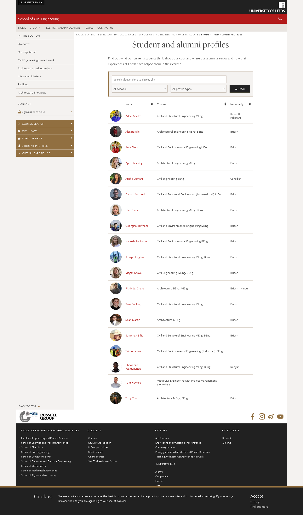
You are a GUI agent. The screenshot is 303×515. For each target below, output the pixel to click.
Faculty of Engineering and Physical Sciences (106, 34)
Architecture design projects (35, 68)
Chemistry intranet (165, 447)
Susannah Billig (134, 335)
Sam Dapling (132, 304)
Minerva (226, 443)
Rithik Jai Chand (135, 288)
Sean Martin (132, 320)
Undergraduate (188, 34)
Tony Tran (131, 398)
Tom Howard (133, 382)
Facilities (23, 84)
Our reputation (27, 52)
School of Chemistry (32, 447)
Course (161, 104)
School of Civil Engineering (38, 18)
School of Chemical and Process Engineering (44, 443)
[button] (280, 19)
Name (129, 104)
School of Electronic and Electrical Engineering (46, 461)
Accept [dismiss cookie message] (256, 496)
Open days (27, 131)
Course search (31, 124)
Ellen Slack (131, 210)
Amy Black (131, 147)
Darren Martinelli (135, 194)
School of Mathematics (33, 466)
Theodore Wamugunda (133, 367)
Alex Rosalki (132, 131)
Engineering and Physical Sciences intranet (178, 443)
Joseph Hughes (134, 257)
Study (34, 28)
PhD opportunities (98, 447)
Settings (255, 502)
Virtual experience (34, 153)
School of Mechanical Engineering (39, 471)
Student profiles (33, 146)
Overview (24, 44)
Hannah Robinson (136, 241)
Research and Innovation (62, 28)
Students (227, 438)
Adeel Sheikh (133, 116)
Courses (92, 438)
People (89, 28)
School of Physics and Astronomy (38, 475)
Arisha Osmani (134, 178)
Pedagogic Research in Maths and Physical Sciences (182, 452)
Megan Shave (133, 272)
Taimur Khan (133, 351)
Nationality (236, 104)
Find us (159, 481)
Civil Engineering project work (36, 60)
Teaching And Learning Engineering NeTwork (179, 457)
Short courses (95, 452)
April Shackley (133, 163)
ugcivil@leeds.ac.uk (31, 112)
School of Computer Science (36, 457)
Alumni (159, 472)
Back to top (28, 406)
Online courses (96, 457)
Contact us (105, 28)
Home (22, 28)
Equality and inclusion (99, 443)
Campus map (162, 476)
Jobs (157, 486)
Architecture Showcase (32, 92)
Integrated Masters (29, 76)
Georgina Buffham (136, 225)
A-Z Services (162, 438)
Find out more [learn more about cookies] (259, 506)
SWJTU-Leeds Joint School (102, 461)
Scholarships (30, 138)
